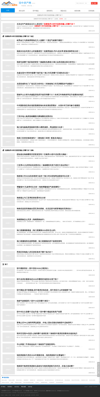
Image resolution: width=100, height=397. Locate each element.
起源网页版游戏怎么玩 (40, 380)
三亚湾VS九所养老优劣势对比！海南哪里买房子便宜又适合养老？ (43, 165)
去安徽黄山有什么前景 (84, 380)
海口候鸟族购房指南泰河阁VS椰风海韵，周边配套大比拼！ (40, 127)
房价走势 (22, 11)
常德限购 (12, 382)
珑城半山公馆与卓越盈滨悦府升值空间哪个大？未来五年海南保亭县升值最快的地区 (50, 95)
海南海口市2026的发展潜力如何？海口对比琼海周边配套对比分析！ (44, 176)
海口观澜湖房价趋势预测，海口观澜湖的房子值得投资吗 (39, 241)
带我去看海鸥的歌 (67, 380)
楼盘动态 (63, 11)
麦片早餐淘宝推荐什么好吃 (59, 380)
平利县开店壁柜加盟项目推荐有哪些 (28, 382)
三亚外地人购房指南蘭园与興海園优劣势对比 (35, 116)
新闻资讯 (50, 11)
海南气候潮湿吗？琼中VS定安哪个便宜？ (33, 301)
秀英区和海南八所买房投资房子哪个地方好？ (35, 252)
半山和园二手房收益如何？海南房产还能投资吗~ (36, 344)
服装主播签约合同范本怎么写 (49, 380)
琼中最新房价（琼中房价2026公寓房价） (33, 268)
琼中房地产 (91, 386)
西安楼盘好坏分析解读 (18, 382)
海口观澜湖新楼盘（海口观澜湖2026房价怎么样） (37, 230)
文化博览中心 (37, 382)
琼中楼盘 (36, 11)
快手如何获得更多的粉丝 (59, 382)
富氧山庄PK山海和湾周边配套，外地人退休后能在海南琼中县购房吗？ (45, 323)
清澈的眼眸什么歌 (32, 380)
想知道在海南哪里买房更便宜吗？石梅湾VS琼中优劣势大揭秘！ (42, 154)
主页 (7, 10)
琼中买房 (37, 395)
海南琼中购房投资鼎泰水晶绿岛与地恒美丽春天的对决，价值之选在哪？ (45, 366)
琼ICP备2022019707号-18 (34, 392)
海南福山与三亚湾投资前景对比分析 (31, 198)
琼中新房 (13, 395)
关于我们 (3, 386)
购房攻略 (77, 11)
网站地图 (23, 386)
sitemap (30, 386)
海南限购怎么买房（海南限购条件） (31, 219)
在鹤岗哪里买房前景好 (44, 382)
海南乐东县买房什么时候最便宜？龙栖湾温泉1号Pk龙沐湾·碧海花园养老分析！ (48, 51)
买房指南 (91, 11)
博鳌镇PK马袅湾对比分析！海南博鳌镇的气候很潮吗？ (39, 187)
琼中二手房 (22, 395)
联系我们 (10, 386)
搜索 (94, 3)
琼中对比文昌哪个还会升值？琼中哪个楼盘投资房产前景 (39, 312)
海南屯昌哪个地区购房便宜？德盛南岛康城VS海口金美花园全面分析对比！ (47, 62)
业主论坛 (16, 386)
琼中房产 (9, 395)
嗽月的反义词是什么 (19, 380)
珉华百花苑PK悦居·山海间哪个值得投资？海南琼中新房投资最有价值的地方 (47, 333)
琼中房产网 (95, 386)
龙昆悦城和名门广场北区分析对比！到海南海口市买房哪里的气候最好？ (45, 84)
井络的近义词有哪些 (12, 380)
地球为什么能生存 (4, 380)
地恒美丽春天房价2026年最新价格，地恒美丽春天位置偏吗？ (41, 355)
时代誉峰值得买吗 (51, 382)
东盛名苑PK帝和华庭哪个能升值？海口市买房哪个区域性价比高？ (43, 73)
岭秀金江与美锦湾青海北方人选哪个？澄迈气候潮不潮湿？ (40, 40)
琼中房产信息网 (27, 395)
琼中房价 (2, 395)
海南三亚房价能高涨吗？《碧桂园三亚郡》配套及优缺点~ (40, 138)
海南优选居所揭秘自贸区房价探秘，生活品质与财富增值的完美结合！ (45, 209)
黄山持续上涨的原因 (92, 380)
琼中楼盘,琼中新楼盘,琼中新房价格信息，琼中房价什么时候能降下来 (44, 290)
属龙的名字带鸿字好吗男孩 (75, 380)
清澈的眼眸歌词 (26, 380)
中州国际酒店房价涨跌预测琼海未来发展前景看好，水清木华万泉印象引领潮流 (48, 105)
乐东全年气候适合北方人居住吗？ (46, 24)
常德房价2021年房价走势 (5, 382)
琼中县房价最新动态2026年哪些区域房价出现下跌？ (38, 279)
